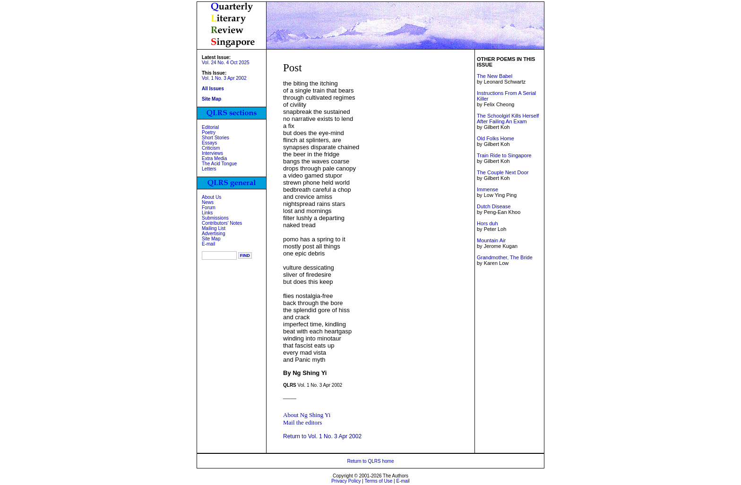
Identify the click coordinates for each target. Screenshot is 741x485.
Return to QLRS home (370, 461)
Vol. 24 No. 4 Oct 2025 (226, 62)
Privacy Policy (346, 481)
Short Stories (215, 137)
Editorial (210, 127)
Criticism (211, 148)
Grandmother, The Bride (505, 257)
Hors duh (487, 223)
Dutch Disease (494, 206)
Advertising (213, 233)
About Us (211, 197)
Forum (208, 207)
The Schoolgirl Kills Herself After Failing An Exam (508, 118)
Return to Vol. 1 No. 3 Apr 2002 (322, 436)
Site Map (211, 238)
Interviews (212, 153)
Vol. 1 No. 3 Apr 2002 (224, 78)
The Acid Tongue (219, 163)
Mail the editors (302, 422)
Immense (487, 189)
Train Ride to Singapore (504, 155)
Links (207, 212)
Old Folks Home (495, 138)
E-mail (208, 244)
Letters (209, 168)
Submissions (215, 218)
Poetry (208, 132)
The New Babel (494, 76)
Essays (209, 142)
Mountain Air (491, 240)
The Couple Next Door (502, 172)
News (208, 202)
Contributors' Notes (222, 223)
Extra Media (214, 158)
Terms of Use (378, 481)
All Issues (213, 88)
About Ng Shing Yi (306, 414)
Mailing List (213, 228)
